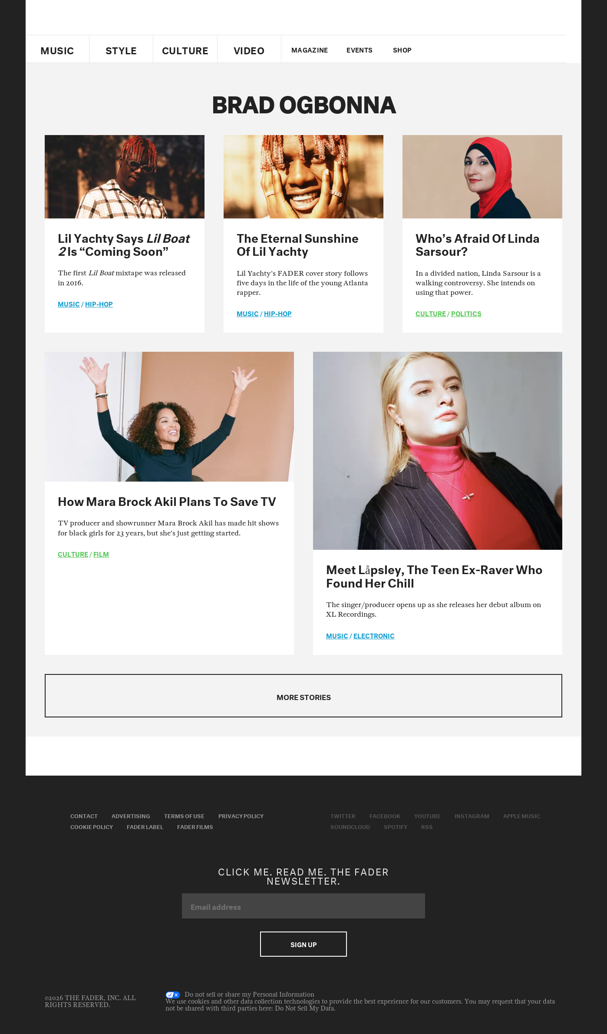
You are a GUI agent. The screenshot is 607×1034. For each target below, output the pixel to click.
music (69, 303)
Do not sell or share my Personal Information (239, 994)
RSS (427, 826)
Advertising (131, 815)
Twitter (444, 49)
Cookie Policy (91, 826)
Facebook (384, 815)
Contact (84, 815)
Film (101, 553)
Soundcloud (350, 826)
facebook (458, 49)
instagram (488, 49)
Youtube (427, 815)
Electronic (374, 635)
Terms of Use (184, 815)
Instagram (472, 815)
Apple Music (521, 815)
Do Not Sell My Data (304, 1008)
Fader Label (145, 826)
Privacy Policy (241, 815)
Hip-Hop (99, 303)
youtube (474, 49)
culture (431, 312)
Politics (466, 312)
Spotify (395, 826)
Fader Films (195, 826)
